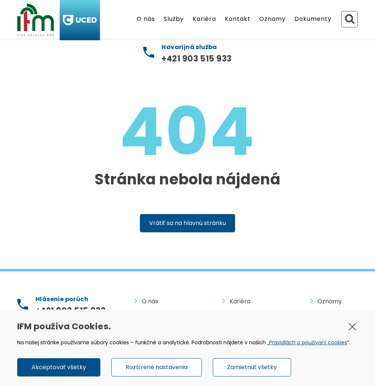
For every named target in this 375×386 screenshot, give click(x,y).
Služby (174, 19)
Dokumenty (312, 19)
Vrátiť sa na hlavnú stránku (187, 223)
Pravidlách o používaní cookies (308, 342)
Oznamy (272, 19)
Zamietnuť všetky (252, 367)
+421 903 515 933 (196, 58)
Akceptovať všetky (58, 367)
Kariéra (204, 19)
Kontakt (237, 19)
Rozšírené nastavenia (157, 367)
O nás (146, 19)
